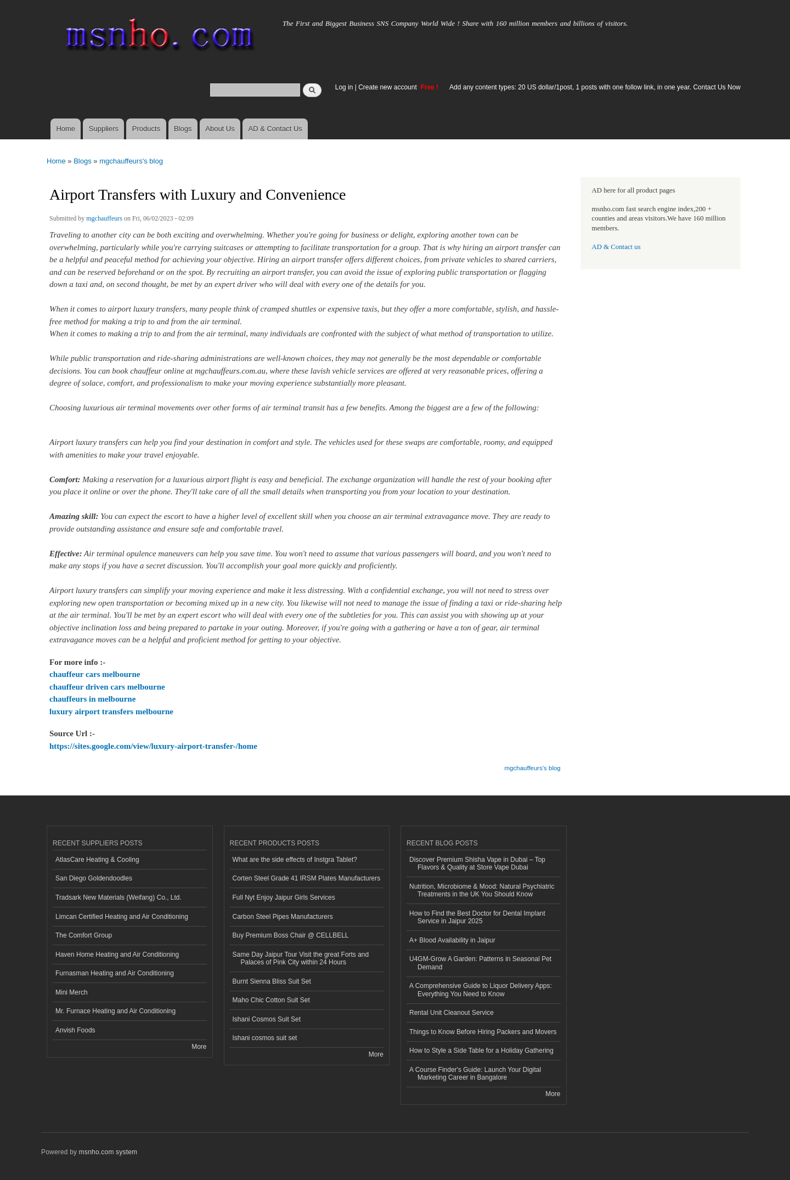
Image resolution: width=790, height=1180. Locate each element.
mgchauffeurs (104, 218)
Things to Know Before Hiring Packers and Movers (482, 1032)
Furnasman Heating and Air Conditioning (114, 973)
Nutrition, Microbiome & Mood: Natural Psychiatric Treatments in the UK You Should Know (481, 890)
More (198, 1047)
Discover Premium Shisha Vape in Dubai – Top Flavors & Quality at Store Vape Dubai (477, 863)
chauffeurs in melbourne (92, 699)
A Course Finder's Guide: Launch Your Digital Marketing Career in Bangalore (475, 1073)
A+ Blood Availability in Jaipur (452, 940)
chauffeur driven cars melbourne (107, 686)
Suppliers (104, 129)
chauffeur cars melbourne (94, 674)
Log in (344, 87)
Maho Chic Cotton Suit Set (271, 1000)
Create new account (388, 87)
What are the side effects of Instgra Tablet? (295, 859)
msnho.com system (108, 1152)
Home (65, 129)
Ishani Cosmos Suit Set (267, 1019)
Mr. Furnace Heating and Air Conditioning (115, 1011)
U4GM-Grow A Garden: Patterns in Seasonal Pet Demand (480, 962)
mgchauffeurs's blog (131, 161)
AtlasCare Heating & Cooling (97, 859)
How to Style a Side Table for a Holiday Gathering (481, 1050)
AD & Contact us (616, 247)
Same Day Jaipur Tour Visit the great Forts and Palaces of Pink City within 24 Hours (301, 958)
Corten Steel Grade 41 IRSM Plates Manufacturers (307, 878)
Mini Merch (71, 992)
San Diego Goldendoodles (93, 878)
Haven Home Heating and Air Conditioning (117, 954)
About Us (219, 129)
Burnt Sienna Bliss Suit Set (272, 981)
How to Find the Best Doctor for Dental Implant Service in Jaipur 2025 (477, 917)
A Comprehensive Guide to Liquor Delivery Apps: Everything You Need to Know (480, 989)
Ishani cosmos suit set (265, 1038)
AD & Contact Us (275, 129)
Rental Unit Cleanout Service (451, 1013)
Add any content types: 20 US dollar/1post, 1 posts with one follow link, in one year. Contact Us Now (595, 87)
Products (146, 129)
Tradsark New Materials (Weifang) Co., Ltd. (118, 897)
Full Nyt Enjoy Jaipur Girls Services (284, 897)
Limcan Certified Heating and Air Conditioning (121, 917)
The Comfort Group (83, 935)
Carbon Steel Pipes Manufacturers (283, 917)
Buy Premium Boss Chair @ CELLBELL (291, 935)
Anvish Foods (75, 1030)
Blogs (183, 129)
